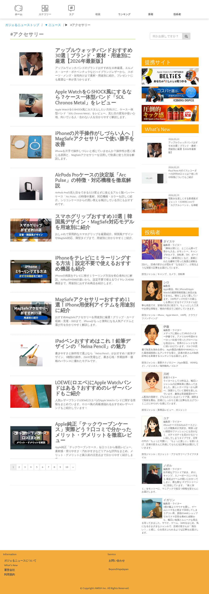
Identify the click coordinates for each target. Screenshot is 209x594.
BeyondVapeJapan (119, 569)
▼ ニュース (53, 25)
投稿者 (177, 14)
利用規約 (9, 574)
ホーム (18, 14)
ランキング (124, 14)
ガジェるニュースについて (20, 560)
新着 (150, 14)
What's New (11, 565)
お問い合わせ (117, 560)
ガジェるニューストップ (22, 25)
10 (66, 467)
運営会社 (9, 569)
